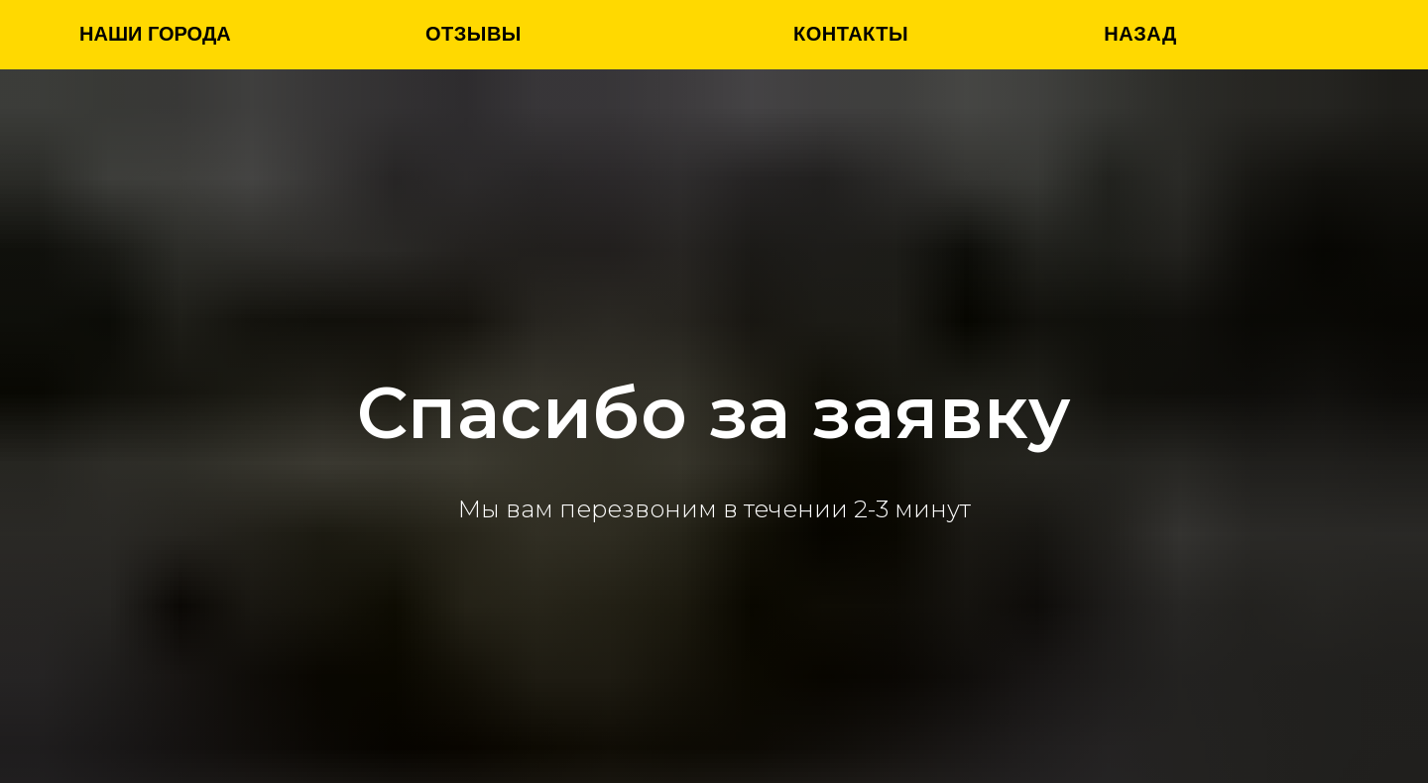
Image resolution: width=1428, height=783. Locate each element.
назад (1140, 34)
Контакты (850, 34)
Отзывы (473, 34)
